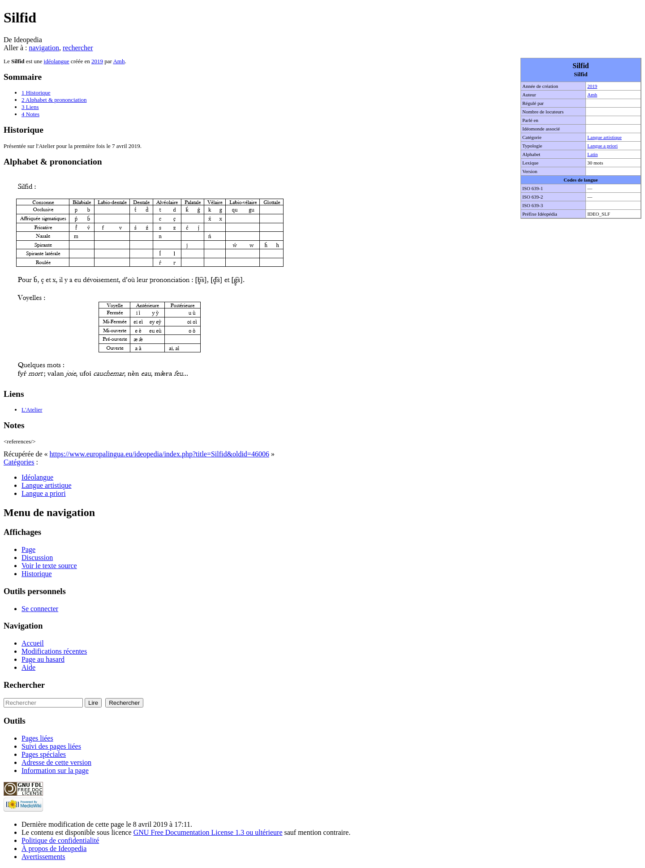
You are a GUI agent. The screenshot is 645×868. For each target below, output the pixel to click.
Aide (28, 667)
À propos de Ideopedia (54, 848)
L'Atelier (32, 409)
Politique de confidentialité (60, 840)
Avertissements (43, 856)
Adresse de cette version (56, 762)
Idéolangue (37, 477)
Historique (37, 573)
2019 (592, 86)
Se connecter (40, 608)
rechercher (78, 48)
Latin (592, 154)
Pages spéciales (44, 754)
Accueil (33, 643)
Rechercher (24, 685)
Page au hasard (43, 659)
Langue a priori (602, 145)
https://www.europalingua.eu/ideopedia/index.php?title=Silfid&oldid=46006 (159, 454)
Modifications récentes (54, 651)
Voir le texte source (49, 565)
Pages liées (37, 738)
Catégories (19, 462)
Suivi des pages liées (51, 746)
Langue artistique (604, 137)
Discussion (37, 557)
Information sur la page (55, 770)
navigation (44, 48)
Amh (592, 94)
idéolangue (56, 61)
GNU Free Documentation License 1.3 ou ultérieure (208, 832)
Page (28, 549)
